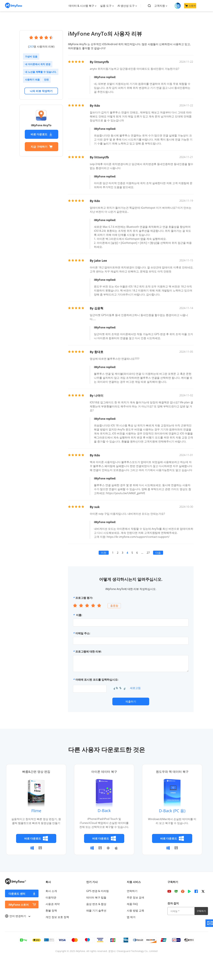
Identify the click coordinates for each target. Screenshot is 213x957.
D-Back (104, 810)
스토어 (190, 5)
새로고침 (135, 688)
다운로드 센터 (17, 893)
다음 (158, 553)
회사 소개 (51, 891)
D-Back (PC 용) (172, 810)
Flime (36, 810)
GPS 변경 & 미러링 (97, 891)
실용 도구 (106, 6)
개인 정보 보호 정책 (57, 917)
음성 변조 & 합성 (96, 904)
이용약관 (51, 897)
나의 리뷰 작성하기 (41, 91)
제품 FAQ (132, 904)
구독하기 (201, 911)
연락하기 (132, 891)
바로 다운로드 (41, 134)
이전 (103, 553)
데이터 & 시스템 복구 (81, 6)
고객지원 (159, 6)
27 (148, 553)
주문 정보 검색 (135, 897)
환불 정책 (51, 910)
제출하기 (130, 701)
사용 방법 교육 (135, 910)
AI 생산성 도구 (126, 6)
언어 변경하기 (17, 916)
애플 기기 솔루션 (96, 910)
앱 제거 (131, 917)
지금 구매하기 (41, 146)
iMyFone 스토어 (19, 904)
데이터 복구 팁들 (96, 897)
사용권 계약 (53, 904)
